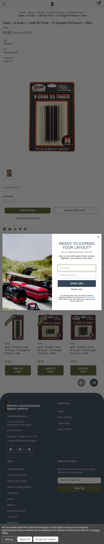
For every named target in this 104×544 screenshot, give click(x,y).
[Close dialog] (98, 237)
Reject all (25, 539)
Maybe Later (76, 289)
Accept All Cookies (46, 539)
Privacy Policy (90, 297)
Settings (9, 539)
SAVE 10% (76, 283)
